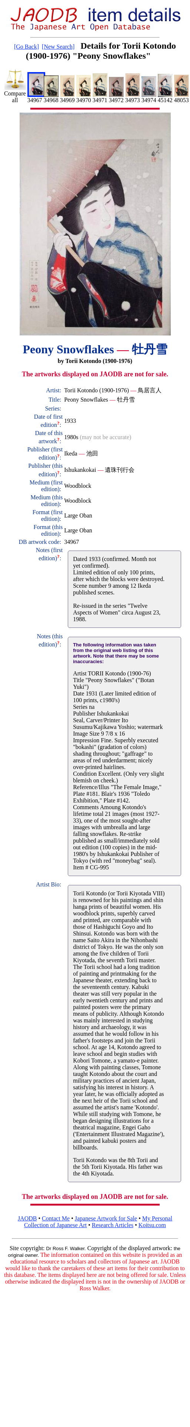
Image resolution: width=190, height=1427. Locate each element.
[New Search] (58, 46)
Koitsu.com (152, 1225)
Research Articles (112, 1225)
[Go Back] (26, 46)
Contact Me (56, 1218)
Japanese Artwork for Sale (106, 1218)
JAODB (27, 1218)
